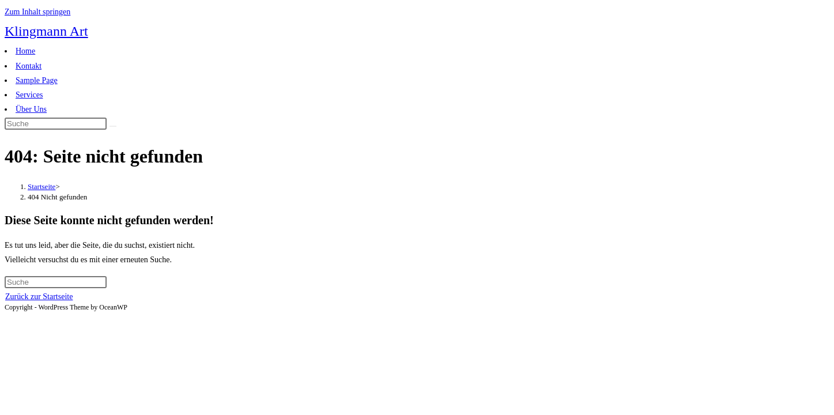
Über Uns (31, 109)
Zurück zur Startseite (39, 296)
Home (25, 51)
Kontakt (28, 66)
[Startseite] (41, 186)
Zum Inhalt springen (37, 11)
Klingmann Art (46, 31)
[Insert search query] (56, 124)
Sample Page (37, 80)
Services (29, 94)
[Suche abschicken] (113, 126)
